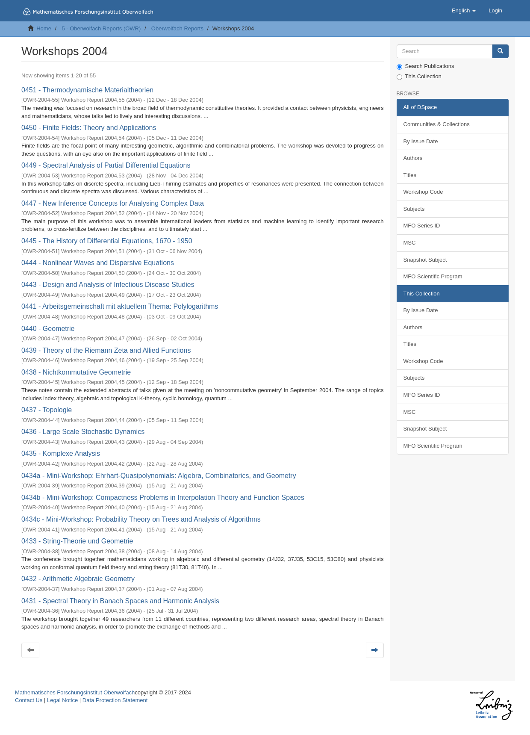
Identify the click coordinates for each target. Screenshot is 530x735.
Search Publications (425, 66)
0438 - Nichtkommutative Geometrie (76, 372)
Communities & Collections (436, 124)
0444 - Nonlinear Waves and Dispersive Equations (97, 262)
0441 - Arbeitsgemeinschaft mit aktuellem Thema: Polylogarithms (119, 306)
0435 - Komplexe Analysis (60, 453)
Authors (413, 158)
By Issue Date (420, 141)
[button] (463, 10)
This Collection (419, 76)
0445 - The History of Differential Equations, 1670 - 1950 (106, 241)
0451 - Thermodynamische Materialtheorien (87, 90)
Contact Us (28, 700)
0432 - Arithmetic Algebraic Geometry (78, 578)
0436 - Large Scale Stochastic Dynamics (82, 431)
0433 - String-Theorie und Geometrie (77, 541)
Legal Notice (62, 700)
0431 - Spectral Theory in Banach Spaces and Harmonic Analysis (120, 601)
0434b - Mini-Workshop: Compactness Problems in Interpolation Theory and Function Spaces (162, 497)
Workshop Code (423, 192)
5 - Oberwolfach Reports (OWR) (101, 28)
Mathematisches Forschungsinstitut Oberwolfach (75, 692)
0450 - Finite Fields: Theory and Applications (88, 127)
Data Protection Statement (114, 700)
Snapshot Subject (425, 260)
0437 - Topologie (46, 409)
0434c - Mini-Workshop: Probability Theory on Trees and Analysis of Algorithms (141, 519)
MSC (409, 242)
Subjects (414, 209)
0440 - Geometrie (48, 328)
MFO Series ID (421, 225)
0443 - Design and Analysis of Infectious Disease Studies (107, 284)
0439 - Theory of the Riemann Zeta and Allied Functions (106, 350)
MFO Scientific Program (432, 276)
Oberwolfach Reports (177, 28)
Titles (410, 175)
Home (43, 28)
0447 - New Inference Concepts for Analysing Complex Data (112, 203)
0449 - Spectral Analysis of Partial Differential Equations (105, 165)
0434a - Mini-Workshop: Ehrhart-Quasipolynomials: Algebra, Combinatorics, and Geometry (158, 475)
